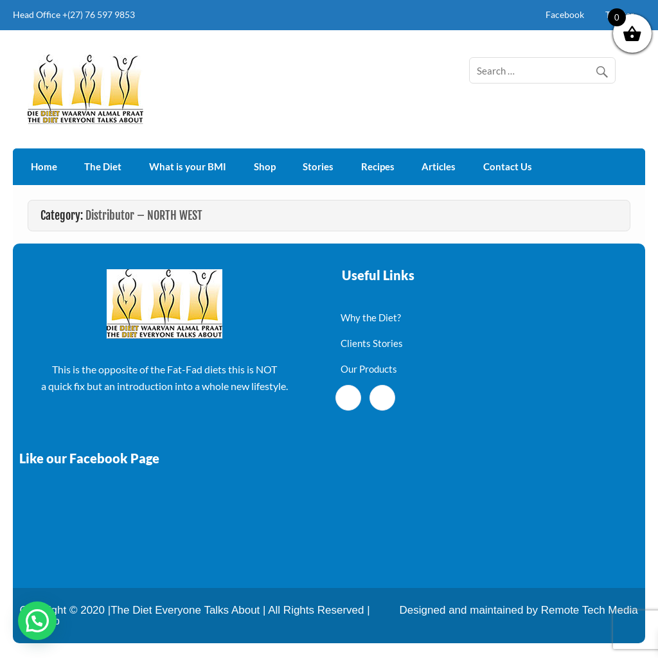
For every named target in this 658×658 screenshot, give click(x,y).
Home (44, 166)
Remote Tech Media (589, 610)
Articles (439, 166)
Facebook (565, 14)
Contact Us (507, 166)
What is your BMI (187, 166)
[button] (37, 620)
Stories (318, 166)
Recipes (378, 166)
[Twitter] (382, 398)
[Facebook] (348, 398)
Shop (265, 166)
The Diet (102, 166)
